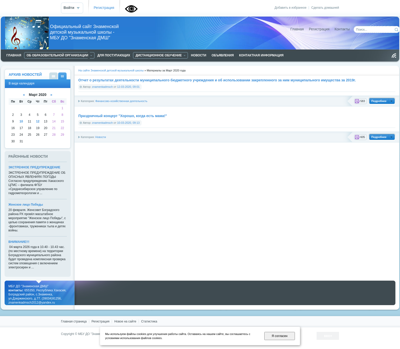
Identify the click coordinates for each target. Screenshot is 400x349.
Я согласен (280, 336)
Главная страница (74, 321)
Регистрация (104, 8)
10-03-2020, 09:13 (128, 122)
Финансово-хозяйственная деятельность (121, 101)
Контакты (342, 29)
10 (21, 121)
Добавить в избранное (290, 7)
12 (37, 121)
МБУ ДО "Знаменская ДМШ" (98, 334)
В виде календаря (62, 75)
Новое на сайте (125, 321)
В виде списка (53, 75)
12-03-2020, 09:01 (128, 86)
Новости (100, 137)
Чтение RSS (394, 55)
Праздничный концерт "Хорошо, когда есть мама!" (122, 116)
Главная (297, 29)
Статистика (149, 321)
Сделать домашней (325, 7)
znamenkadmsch (102, 86)
